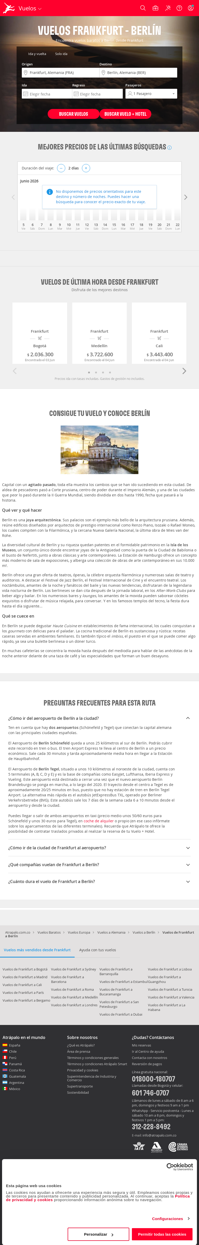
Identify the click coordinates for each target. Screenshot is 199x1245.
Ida (24, 85)
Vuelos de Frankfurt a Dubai (121, 1014)
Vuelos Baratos (49, 932)
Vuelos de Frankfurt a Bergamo (26, 1000)
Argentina (16, 1082)
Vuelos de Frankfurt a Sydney (73, 969)
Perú (12, 1057)
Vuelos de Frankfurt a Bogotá (25, 969)
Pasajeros (133, 85)
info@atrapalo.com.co (159, 1135)
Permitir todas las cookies (162, 1234)
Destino (106, 64)
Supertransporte (80, 1086)
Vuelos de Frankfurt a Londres (74, 1005)
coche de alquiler (99, 820)
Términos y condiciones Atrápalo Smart (97, 1064)
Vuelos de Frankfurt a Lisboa (170, 969)
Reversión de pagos (147, 1064)
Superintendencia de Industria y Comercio (91, 1078)
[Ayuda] (179, 8)
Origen (27, 64)
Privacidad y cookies (82, 1070)
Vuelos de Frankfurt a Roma (72, 989)
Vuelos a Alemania (111, 932)
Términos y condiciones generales (93, 1057)
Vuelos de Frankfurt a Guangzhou (164, 979)
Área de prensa (78, 1051)
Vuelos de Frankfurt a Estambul (124, 981)
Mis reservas (141, 1045)
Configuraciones (167, 1218)
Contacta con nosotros (149, 1058)
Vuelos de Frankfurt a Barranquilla (116, 971)
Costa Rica (17, 1070)
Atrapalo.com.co (17, 932)
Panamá (15, 1064)
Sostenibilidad (78, 1092)
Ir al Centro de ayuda (148, 1052)
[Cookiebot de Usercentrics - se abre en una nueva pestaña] (170, 1167)
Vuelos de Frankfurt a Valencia (171, 997)
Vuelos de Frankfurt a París (23, 992)
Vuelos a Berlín (144, 932)
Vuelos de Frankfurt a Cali (22, 984)
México (14, 1088)
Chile (13, 1051)
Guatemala (17, 1076)
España (14, 1045)
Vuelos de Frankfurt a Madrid (25, 977)
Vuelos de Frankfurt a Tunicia (170, 989)
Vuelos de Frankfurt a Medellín (74, 997)
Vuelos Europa (79, 932)
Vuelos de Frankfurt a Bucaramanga (116, 991)
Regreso (78, 85)
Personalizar (98, 1234)
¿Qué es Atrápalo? (81, 1045)
